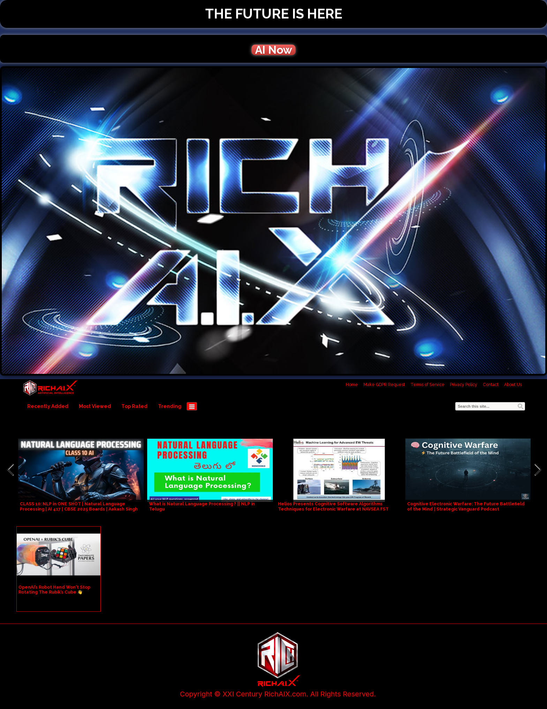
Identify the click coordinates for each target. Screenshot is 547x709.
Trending (169, 406)
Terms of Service (427, 384)
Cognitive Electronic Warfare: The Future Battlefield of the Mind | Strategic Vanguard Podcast (466, 506)
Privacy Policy (463, 384)
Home (352, 384)
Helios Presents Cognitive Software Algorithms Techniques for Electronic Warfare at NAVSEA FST (333, 506)
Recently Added (47, 406)
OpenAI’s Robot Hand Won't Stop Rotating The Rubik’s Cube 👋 (54, 590)
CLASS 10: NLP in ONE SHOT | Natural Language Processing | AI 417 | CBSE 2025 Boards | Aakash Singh (79, 506)
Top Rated (134, 406)
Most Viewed (95, 406)
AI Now (273, 50)
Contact (491, 384)
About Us (513, 384)
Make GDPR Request (384, 384)
